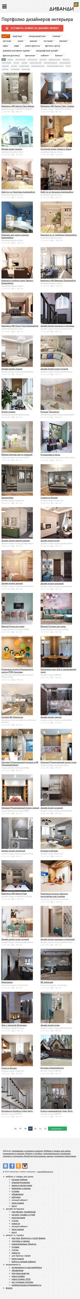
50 (35, 1128)
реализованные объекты (24, 1243)
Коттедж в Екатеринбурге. (52, 1068)
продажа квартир (20, 1273)
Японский (26, 69)
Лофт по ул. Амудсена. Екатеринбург (57, 192)
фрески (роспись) (11, 55)
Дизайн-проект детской (12, 583)
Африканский (54, 59)
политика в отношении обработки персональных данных (28, 1156)
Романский (24, 66)
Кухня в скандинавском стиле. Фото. (57, 1111)
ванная (33, 40)
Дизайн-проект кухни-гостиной (54, 369)
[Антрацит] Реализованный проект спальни (20, 808)
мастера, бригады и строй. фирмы (28, 1238)
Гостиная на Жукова (49, 850)
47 (20, 1128)
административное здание (16, 50)
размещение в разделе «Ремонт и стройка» (22, 1153)
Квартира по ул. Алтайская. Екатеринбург (59, 235)
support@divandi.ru (45, 1171)
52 (45, 1128)
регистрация (18, 1202)
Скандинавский (37, 66)
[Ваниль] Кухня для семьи (12, 626)
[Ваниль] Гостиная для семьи (53, 626)
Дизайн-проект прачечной (13, 850)
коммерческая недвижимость (26, 1284)
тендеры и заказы (21, 1241)
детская (7, 40)
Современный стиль (55, 66)
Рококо (14, 66)
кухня (20, 40)
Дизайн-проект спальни (11, 369)
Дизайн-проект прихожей (52, 583)
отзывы (15, 1191)
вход (14, 1205)
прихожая (30, 55)
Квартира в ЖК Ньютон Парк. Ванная (17, 106)
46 (15, 1128)
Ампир (10, 59)
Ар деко (43, 59)
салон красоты (32, 45)
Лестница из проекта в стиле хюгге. (17, 1111)
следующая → (57, 1128)
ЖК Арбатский (47, 982)
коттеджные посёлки (22, 1282)
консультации (18, 1217)
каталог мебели (19, 1179)
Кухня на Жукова (9, 1068)
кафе (16, 45)
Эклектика (15, 69)
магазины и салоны (21, 1188)
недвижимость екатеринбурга (27, 1267)
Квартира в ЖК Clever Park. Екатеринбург (20, 326)
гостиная (48, 40)
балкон (58, 55)
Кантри (24, 63)
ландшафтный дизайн (47, 50)
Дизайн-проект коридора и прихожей (58, 939)
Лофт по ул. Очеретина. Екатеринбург (18, 192)
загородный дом (37, 36)
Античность (32, 59)
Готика (16, 63)
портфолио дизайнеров (24, 1211)
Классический (35, 63)
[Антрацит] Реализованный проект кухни (58, 762)
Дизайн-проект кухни (50, 540)
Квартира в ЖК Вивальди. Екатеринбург (58, 280)
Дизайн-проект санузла (51, 717)
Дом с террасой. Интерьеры (14, 1025)
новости (16, 1223)
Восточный (6, 63)
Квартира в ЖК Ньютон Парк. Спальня (57, 106)
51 (40, 1128)
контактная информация (65, 1156)
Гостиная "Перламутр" (50, 411)
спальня (56, 36)
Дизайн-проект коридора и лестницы (57, 326)
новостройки (18, 1276)
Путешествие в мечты (50, 454)
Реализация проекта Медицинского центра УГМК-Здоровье (17, 670)
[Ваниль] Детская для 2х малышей (16, 454)
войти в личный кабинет (24, 1261)
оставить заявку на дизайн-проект (32, 28)
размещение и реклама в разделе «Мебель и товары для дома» (41, 1151)
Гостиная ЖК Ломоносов (12, 717)
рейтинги (16, 1197)
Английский (20, 59)
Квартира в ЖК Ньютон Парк (14, 893)
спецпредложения (21, 1182)
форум (9, 1287)
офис (5, 45)
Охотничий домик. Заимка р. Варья (56, 149)
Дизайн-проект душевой (52, 808)
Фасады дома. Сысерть (11, 149)
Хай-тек (5, 69)
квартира (17, 36)
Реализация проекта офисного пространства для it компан (54, 895)
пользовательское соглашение (57, 1153)
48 (25, 1128)
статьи (15, 1220)
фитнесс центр (52, 45)
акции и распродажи (22, 1185)
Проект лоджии (8, 411)
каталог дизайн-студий (23, 1214)
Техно (68, 66)
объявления (17, 1194)
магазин (63, 40)
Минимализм (65, 63)
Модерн (5, 66)
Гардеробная (7, 497)
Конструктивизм (50, 63)
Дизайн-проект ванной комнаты (15, 540)
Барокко (66, 59)
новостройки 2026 (21, 1279)
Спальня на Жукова (49, 497)
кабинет (45, 55)
